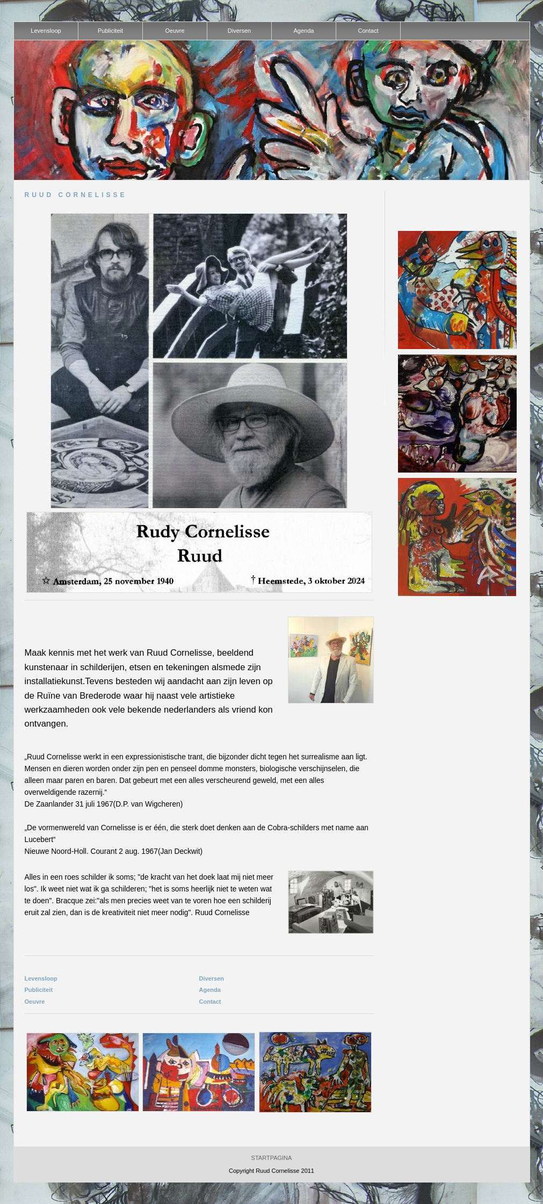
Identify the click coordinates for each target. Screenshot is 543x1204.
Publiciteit (39, 990)
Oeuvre (35, 1001)
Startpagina (271, 1158)
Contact (210, 1001)
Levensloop (41, 978)
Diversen (211, 978)
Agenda (210, 990)
